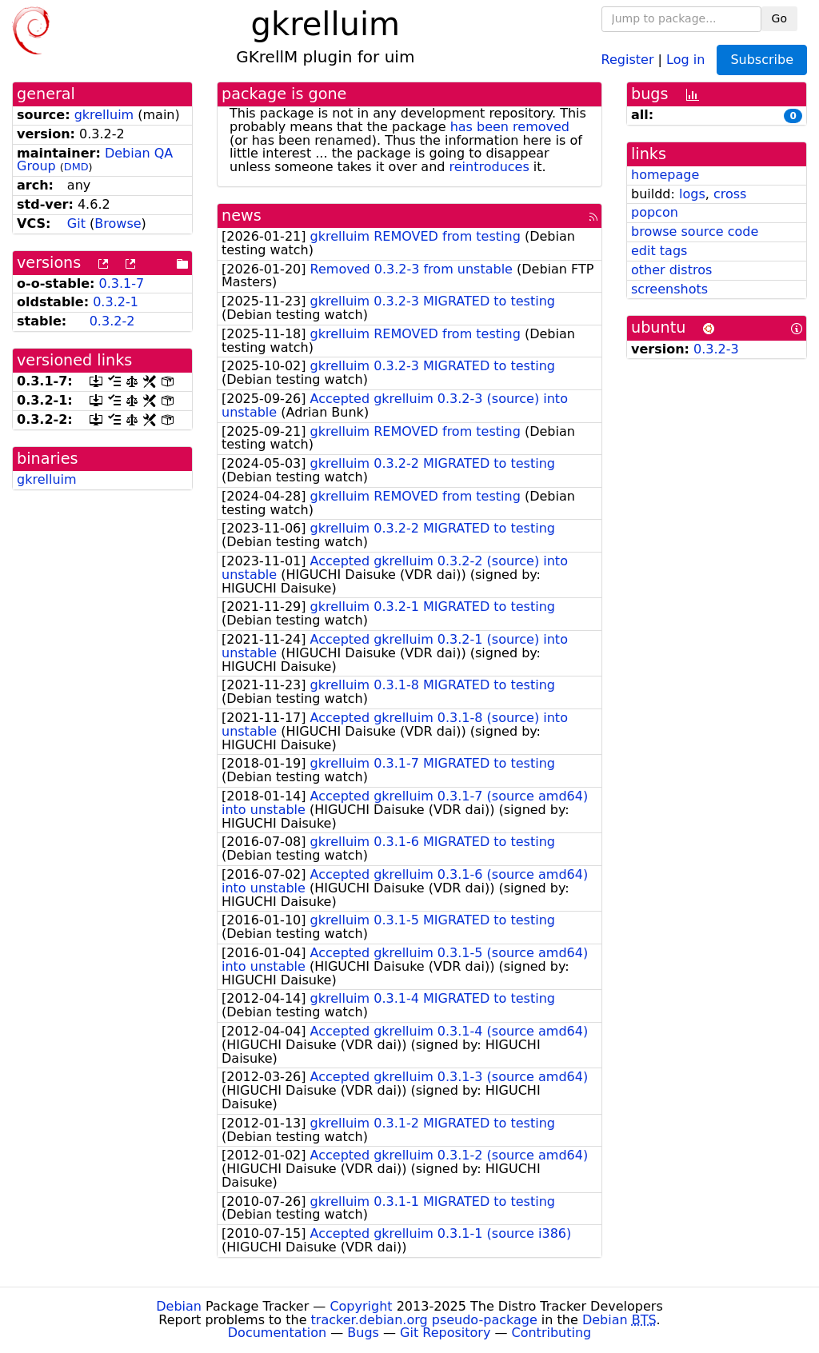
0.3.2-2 (112, 321)
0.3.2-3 (716, 349)
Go (779, 18)
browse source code (694, 231)
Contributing (552, 1332)
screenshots (669, 289)
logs (692, 194)
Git (76, 223)
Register (627, 58)
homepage (665, 174)
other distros (671, 269)
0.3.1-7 (122, 283)
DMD (76, 167)
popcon (654, 212)
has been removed (509, 126)
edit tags (659, 250)
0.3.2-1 (115, 301)
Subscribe (761, 59)
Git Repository (445, 1332)
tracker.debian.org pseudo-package (424, 1319)
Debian (179, 1306)
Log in (685, 58)
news (242, 215)
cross (729, 194)
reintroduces (489, 166)
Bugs (363, 1332)
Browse (117, 223)
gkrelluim (104, 114)
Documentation (277, 1332)
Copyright (361, 1306)
